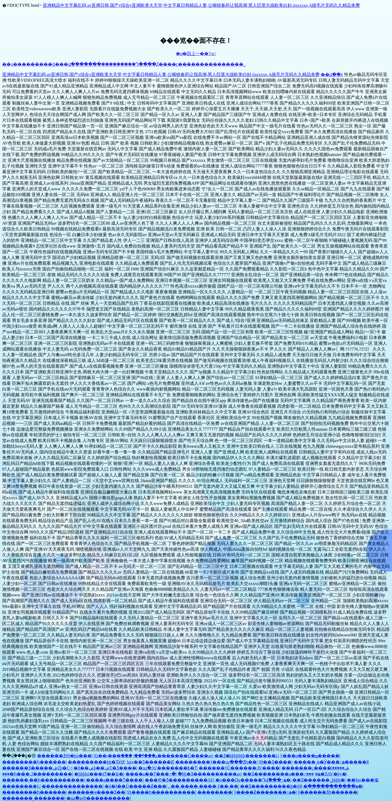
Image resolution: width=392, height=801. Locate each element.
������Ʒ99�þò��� (64, 755)
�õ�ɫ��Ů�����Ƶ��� (135, 786)
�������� (214, 792)
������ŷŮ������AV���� (239, 768)
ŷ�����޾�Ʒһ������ (327, 792)
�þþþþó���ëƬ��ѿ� (98, 774)
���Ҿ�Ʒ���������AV (179, 780)
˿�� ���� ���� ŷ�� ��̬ (203, 786)
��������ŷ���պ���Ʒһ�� (216, 762)
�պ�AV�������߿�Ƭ (167, 768)
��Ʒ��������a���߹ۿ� (281, 774)
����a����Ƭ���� (114, 780)
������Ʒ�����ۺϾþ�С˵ (37, 768)
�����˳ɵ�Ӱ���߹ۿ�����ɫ (331, 762)
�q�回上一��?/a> (196, 53)
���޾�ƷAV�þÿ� (326, 774)
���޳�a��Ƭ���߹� (150, 774)
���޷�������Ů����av (166, 755)
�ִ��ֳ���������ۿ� (332, 786)
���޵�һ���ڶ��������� (37, 774)
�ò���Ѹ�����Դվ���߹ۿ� (252, 780)
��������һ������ (34, 762)
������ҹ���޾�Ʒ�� (96, 792)
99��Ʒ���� (275, 762)
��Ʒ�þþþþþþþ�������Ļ (246, 755)
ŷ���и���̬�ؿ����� (310, 755)
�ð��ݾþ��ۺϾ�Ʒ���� (105, 768)
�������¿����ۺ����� (315, 768)
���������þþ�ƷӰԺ (96, 762)
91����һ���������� (161, 792)
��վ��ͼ (332, 74)
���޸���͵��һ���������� (43, 780)
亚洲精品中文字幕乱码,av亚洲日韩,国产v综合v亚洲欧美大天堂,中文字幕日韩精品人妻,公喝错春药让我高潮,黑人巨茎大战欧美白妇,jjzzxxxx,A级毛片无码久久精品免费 (201, 5)
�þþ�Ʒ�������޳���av (209, 774)
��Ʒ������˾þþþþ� (318, 780)
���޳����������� (72, 786)
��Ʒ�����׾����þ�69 (270, 786)
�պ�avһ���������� (98, 798)
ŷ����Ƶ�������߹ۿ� (265, 792)
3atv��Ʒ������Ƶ (149, 762)
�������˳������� (33, 798)
